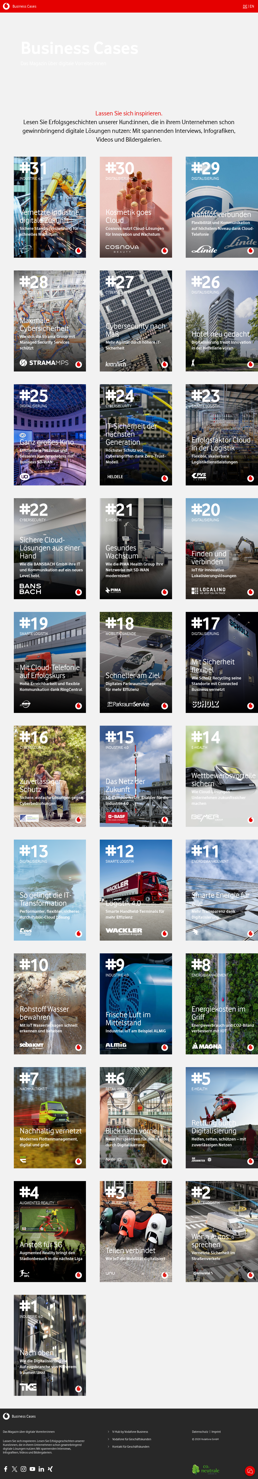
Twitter (14, 1469)
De (245, 6)
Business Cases (24, 6)
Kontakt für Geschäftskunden (130, 1446)
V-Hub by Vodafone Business (130, 1431)
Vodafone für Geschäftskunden (131, 1439)
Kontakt (250, 1471)
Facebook (5, 1469)
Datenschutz (200, 1431)
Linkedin (41, 1469)
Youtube (32, 1469)
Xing (50, 1469)
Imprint (216, 1431)
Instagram (23, 1469)
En (252, 6)
